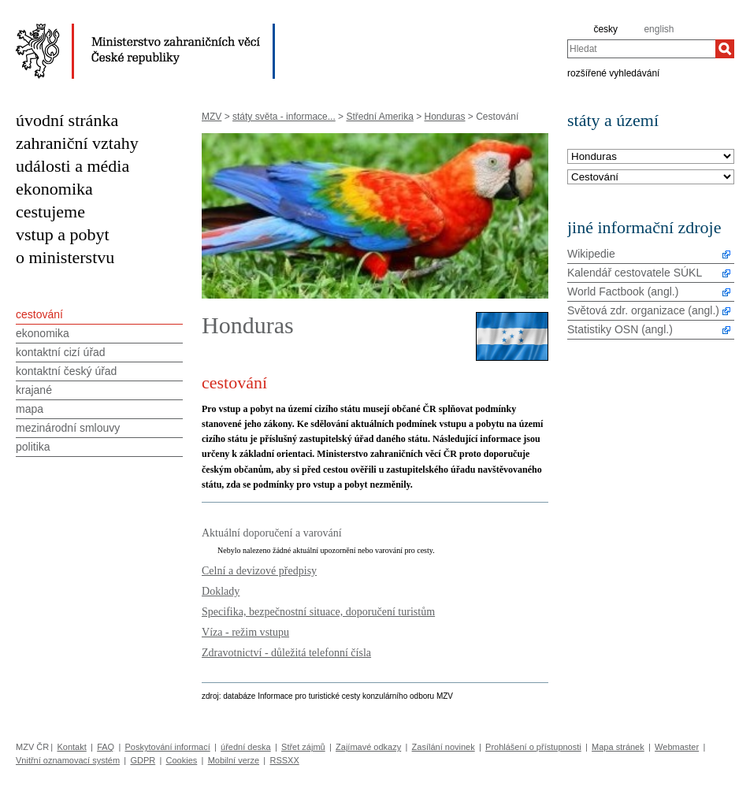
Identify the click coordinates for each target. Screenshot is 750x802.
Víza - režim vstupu (245, 632)
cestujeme (50, 211)
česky (605, 29)
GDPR (142, 760)
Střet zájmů (303, 747)
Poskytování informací (167, 747)
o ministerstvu (65, 257)
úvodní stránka (67, 120)
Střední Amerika (379, 116)
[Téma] (650, 177)
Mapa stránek (618, 747)
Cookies (182, 760)
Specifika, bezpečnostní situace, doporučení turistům (318, 611)
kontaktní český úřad (66, 371)
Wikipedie (591, 253)
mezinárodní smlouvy (68, 427)
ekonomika (54, 189)
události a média (72, 166)
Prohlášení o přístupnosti (533, 747)
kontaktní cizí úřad (61, 352)
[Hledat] (724, 48)
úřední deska (246, 747)
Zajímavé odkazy (368, 747)
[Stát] (650, 157)
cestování (39, 314)
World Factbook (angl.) (622, 291)
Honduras (445, 116)
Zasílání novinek (443, 747)
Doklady (220, 591)
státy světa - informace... (284, 116)
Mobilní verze (233, 760)
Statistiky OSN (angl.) (620, 329)
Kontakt (71, 747)
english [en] (659, 29)
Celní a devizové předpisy (259, 570)
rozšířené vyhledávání (613, 72)
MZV (211, 116)
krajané (34, 390)
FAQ (105, 747)
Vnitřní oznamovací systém (68, 760)
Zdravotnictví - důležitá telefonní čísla (286, 652)
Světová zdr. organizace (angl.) (643, 310)
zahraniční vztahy (77, 143)
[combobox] (641, 48)
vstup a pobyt (63, 234)
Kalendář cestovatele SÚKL (634, 272)
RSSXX (284, 760)
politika (33, 446)
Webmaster (677, 747)
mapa (29, 409)
